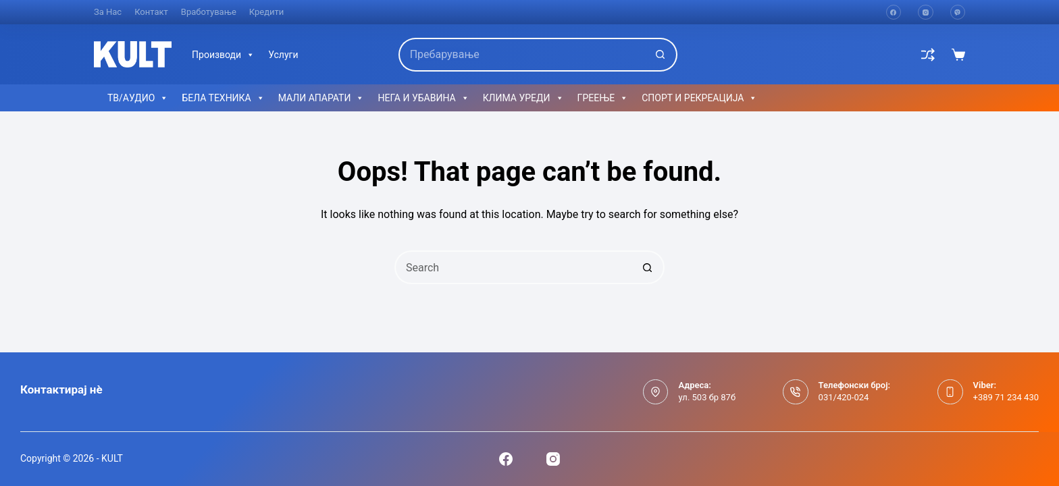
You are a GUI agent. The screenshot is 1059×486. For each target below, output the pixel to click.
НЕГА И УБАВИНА (423, 97)
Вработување (208, 12)
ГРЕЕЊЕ (603, 97)
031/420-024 (844, 397)
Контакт (151, 12)
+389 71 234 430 (1006, 397)
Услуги (283, 54)
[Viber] (958, 12)
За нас (108, 12)
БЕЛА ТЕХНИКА (223, 97)
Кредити (266, 12)
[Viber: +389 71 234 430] (950, 392)
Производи (223, 54)
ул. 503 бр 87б (706, 397)
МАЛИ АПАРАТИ (321, 97)
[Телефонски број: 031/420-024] (795, 392)
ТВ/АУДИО (137, 97)
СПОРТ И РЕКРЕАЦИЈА (699, 97)
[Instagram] (925, 12)
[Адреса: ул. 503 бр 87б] (656, 392)
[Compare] (928, 54)
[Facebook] (894, 12)
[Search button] (660, 55)
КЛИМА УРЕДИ (523, 97)
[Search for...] (521, 55)
